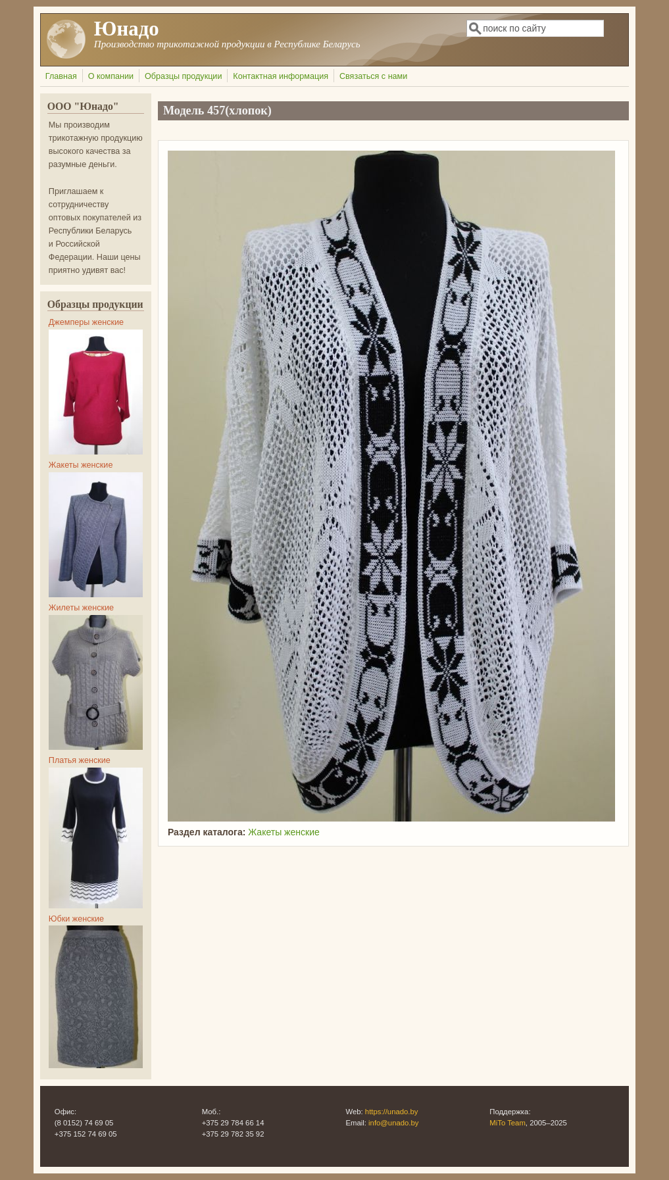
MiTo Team (507, 1123)
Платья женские (80, 760)
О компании (111, 76)
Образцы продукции (183, 76)
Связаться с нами (373, 76)
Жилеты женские (81, 607)
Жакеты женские (283, 832)
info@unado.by (393, 1123)
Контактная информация (280, 76)
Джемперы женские (86, 322)
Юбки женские (76, 918)
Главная (61, 76)
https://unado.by (391, 1112)
